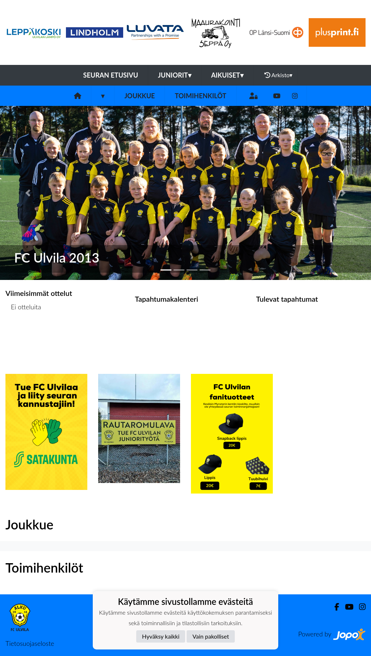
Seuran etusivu (110, 75)
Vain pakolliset (210, 636)
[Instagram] (295, 96)
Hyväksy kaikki (160, 636)
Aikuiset (227, 75)
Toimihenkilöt (200, 96)
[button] (28, 193)
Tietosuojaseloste (29, 643)
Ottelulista (23, 334)
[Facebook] (334, 607)
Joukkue (139, 96)
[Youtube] (276, 96)
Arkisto (278, 75)
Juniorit (174, 75)
